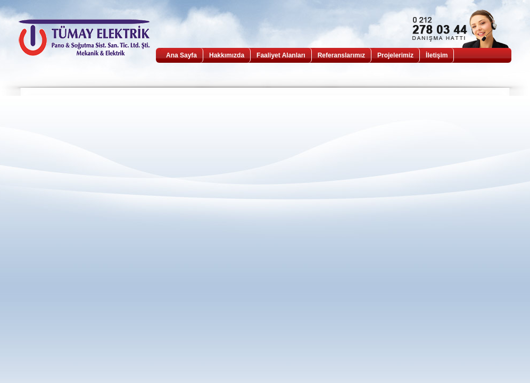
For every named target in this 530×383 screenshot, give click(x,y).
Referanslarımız (341, 55)
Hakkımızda (226, 55)
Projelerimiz (395, 55)
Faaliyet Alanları (280, 55)
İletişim (437, 55)
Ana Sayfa (181, 55)
